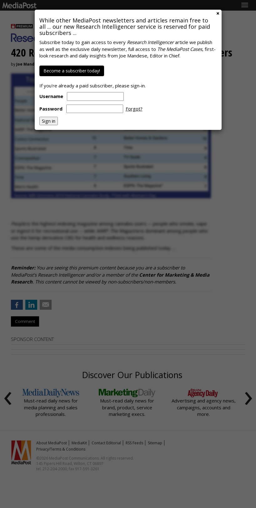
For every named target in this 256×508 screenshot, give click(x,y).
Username (51, 96)
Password (51, 109)
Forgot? (134, 109)
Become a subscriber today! (71, 71)
